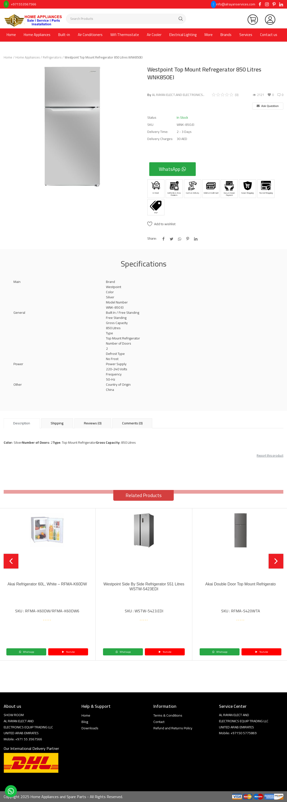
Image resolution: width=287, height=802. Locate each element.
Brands (225, 34)
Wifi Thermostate (124, 34)
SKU (150, 124)
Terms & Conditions (167, 715)
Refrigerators (52, 57)
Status (151, 117)
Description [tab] (21, 423)
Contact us (268, 34)
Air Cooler (154, 34)
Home (11, 34)
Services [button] (245, 34)
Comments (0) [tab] (132, 423)
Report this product (270, 455)
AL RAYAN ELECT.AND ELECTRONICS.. (178, 95)
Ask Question (268, 106)
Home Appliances (37, 34)
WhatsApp (172, 169)
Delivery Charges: (160, 138)
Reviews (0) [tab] (93, 423)
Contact (158, 722)
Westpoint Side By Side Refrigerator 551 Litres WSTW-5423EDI (143, 586)
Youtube (68, 652)
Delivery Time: (157, 131)
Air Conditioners (90, 34)
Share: (152, 238)
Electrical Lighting (183, 34)
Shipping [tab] (57, 423)
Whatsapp (26, 652)
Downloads (89, 728)
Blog (84, 722)
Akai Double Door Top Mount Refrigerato (240, 584)
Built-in (64, 34)
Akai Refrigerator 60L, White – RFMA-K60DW (47, 584)
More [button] (209, 34)
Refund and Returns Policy (172, 728)
